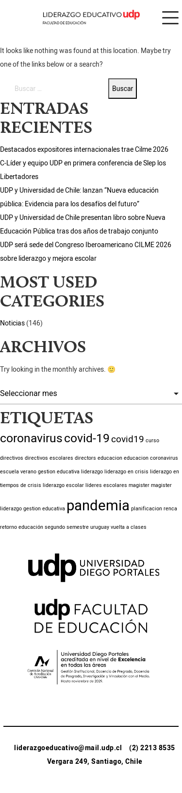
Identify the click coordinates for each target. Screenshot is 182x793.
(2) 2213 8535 (152, 748)
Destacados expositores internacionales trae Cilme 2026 (84, 149)
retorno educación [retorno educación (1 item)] (21, 527)
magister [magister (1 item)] (139, 485)
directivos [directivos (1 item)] (11, 458)
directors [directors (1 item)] (85, 458)
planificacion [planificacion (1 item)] (146, 508)
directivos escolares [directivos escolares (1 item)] (49, 458)
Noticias (12, 323)
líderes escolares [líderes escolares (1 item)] (106, 485)
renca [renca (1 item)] (170, 508)
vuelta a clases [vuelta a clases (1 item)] (129, 527)
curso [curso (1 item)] (152, 440)
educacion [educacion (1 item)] (110, 458)
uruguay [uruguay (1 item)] (99, 527)
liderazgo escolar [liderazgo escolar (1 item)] (63, 485)
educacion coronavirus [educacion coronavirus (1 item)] (151, 458)
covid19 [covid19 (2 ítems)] (127, 439)
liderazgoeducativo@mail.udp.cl (68, 748)
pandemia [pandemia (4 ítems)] (98, 505)
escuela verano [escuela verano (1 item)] (18, 471)
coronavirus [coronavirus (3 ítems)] (31, 438)
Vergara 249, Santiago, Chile (95, 762)
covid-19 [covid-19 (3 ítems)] (87, 438)
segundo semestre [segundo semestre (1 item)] (67, 527)
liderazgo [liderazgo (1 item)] (92, 471)
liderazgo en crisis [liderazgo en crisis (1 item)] (126, 471)
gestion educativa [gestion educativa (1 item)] (59, 471)
